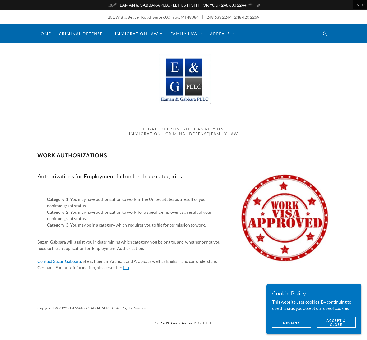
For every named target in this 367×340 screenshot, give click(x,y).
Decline (291, 323)
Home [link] (44, 33)
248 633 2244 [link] (219, 17)
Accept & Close (336, 322)
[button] (83, 33)
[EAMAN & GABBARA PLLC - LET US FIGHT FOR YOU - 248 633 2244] (183, 5)
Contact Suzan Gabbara (59, 261)
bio (126, 267)
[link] (183, 86)
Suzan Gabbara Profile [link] (183, 322)
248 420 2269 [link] (246, 17)
